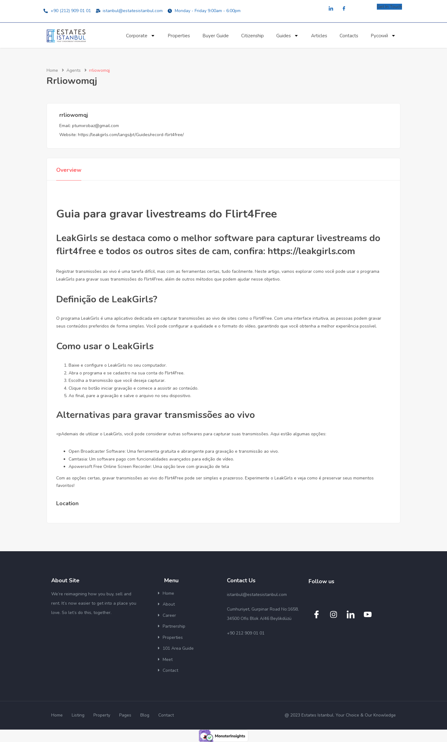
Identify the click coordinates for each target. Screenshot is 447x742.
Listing (78, 715)
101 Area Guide (178, 648)
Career (169, 615)
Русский (383, 35)
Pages (125, 715)
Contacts (349, 36)
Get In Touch (389, 7)
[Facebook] (344, 9)
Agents (73, 70)
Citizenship (252, 36)
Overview (68, 170)
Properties (179, 36)
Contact (170, 670)
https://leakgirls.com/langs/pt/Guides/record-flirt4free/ (131, 135)
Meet (168, 659)
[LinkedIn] (331, 9)
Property (101, 715)
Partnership (174, 626)
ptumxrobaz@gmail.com (95, 126)
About (169, 604)
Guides (287, 35)
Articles (319, 36)
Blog (144, 715)
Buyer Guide (215, 36)
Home (52, 70)
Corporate (140, 35)
